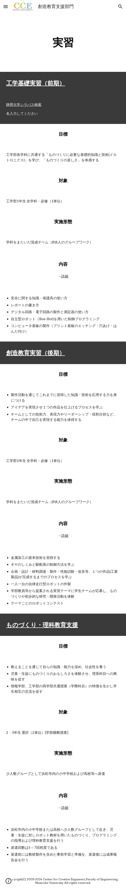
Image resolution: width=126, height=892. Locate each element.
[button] (5, 6)
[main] (63, 42)
